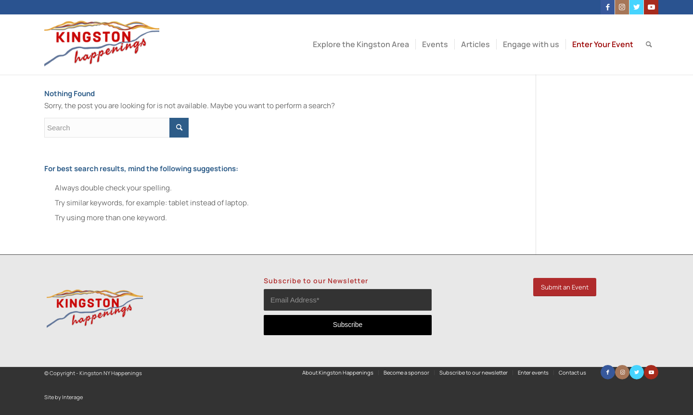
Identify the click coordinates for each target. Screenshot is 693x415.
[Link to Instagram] (622, 7)
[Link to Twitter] (636, 7)
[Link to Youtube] (651, 7)
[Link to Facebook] (608, 7)
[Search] (649, 44)
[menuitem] (361, 44)
